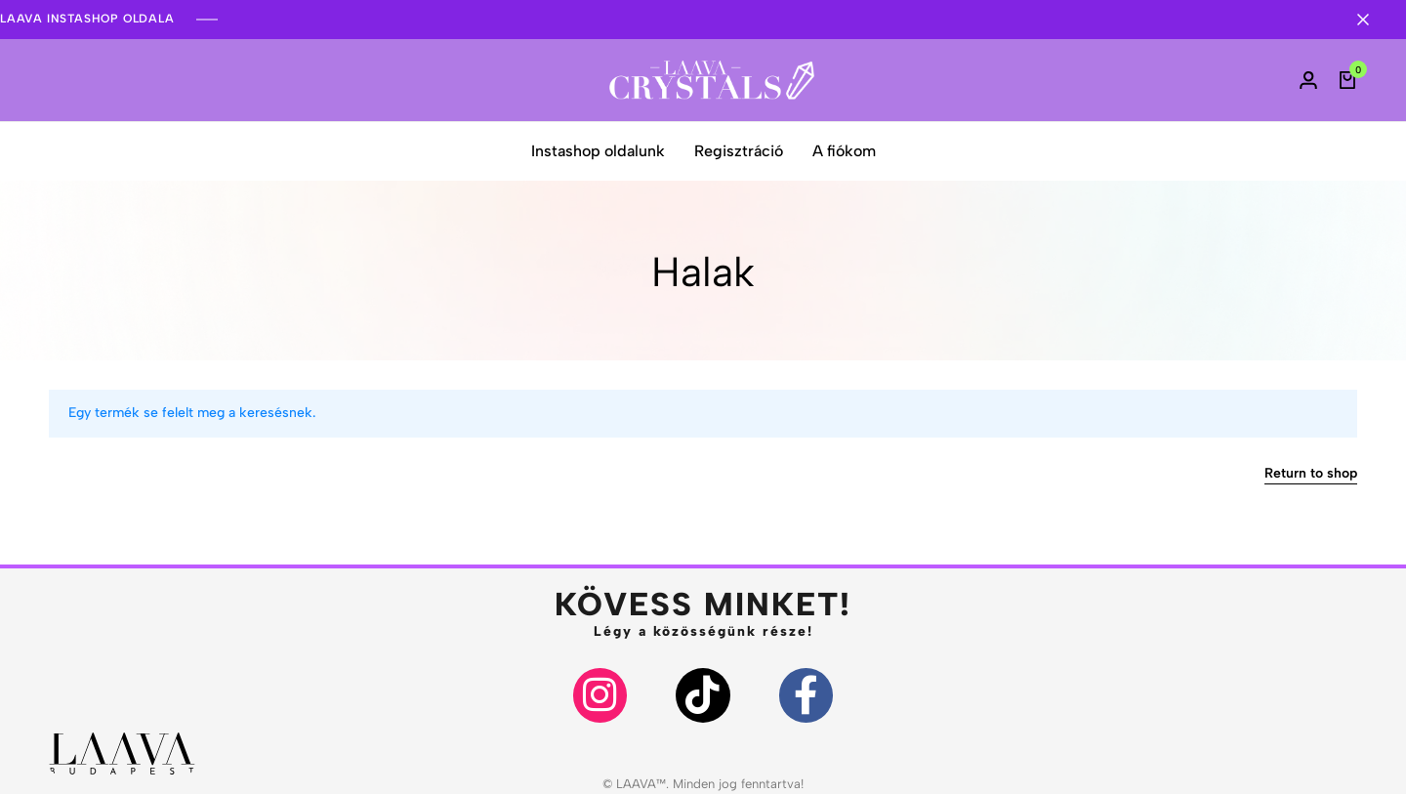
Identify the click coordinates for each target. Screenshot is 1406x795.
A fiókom (844, 151)
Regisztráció (738, 151)
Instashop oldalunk (598, 151)
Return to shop (1310, 474)
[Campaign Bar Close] (1371, 19)
